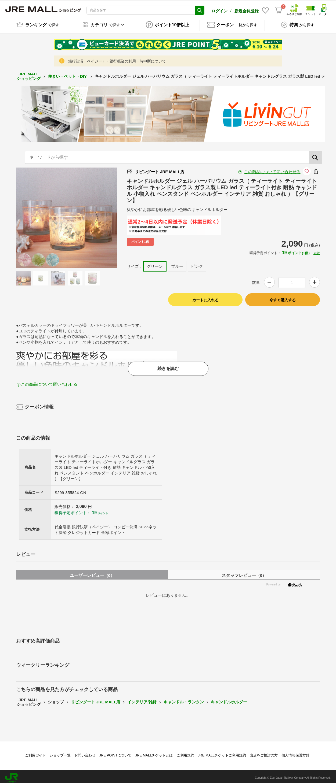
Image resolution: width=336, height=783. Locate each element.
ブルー (177, 263)
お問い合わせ (84, 752)
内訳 (316, 250)
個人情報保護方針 (295, 752)
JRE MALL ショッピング (29, 73)
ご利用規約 (185, 752)
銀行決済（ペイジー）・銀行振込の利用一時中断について (117, 58)
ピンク (197, 263)
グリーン (155, 263)
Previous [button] (39, 215)
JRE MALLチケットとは (154, 752)
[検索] (315, 154)
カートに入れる (205, 297)
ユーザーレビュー (92, 572)
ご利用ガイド (35, 752)
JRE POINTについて (115, 752)
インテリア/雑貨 (142, 699)
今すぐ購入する (282, 297)
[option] (66, 215)
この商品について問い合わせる (272, 168)
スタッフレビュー (244, 572)
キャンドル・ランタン (184, 699)
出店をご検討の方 (264, 752)
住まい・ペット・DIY (68, 73)
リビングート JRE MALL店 (95, 699)
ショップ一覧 (60, 752)
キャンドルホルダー (229, 699)
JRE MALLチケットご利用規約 (222, 752)
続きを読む (168, 365)
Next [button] (93, 215)
